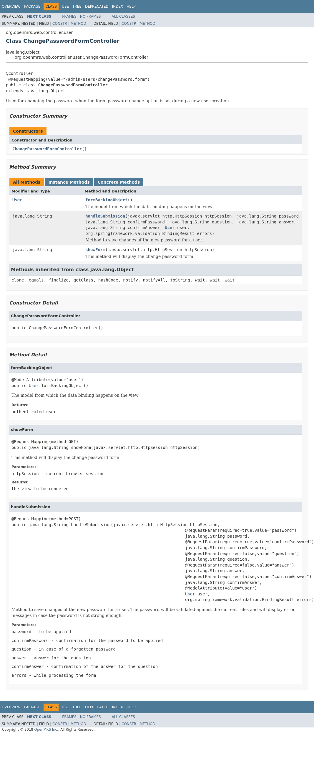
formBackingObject (106, 199)
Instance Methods (68, 182)
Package (32, 6)
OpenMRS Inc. (46, 729)
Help (131, 6)
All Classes (123, 16)
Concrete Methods (119, 182)
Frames (69, 16)
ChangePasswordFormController (47, 148)
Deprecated (97, 6)
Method (78, 24)
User (17, 199)
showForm (95, 249)
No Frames (90, 16)
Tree (77, 6)
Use (65, 6)
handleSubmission (105, 216)
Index (117, 6)
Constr (59, 24)
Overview (11, 6)
